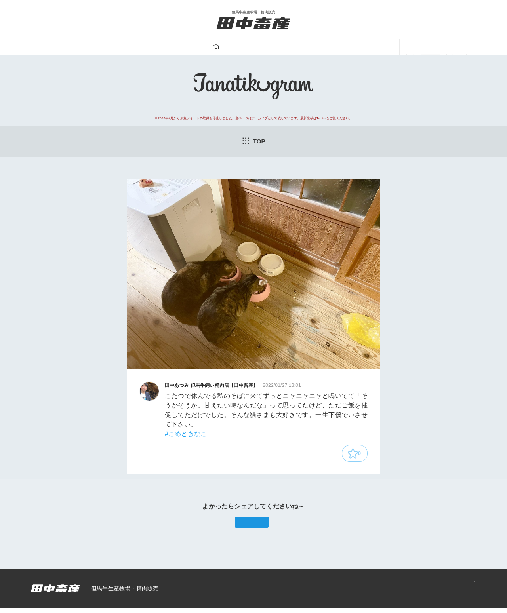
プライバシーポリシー (440, 593)
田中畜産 (84, 47)
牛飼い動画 (292, 47)
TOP (253, 141)
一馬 (338, 47)
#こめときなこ (186, 435)
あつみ (377, 47)
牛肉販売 (175, 47)
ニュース (423, 47)
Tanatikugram (232, 47)
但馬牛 (130, 47)
